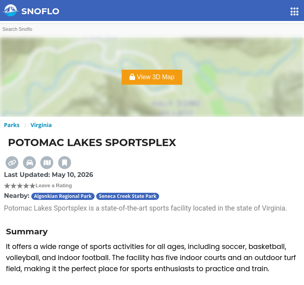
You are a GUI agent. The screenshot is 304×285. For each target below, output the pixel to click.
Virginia (41, 125)
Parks (11, 125)
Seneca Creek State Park (127, 196)
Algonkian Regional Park (63, 196)
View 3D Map (151, 77)
